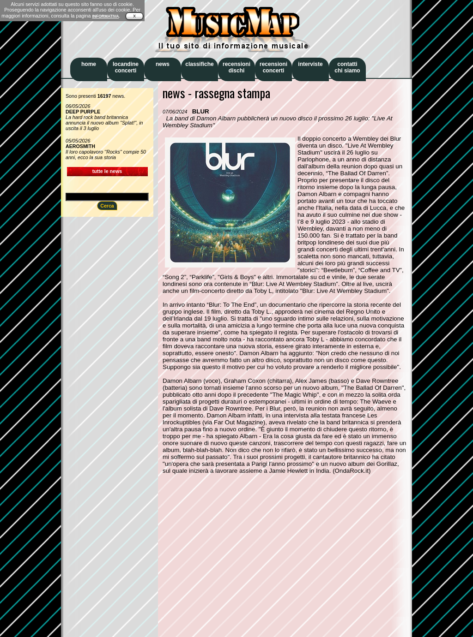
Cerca (107, 205)
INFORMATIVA (105, 16)
